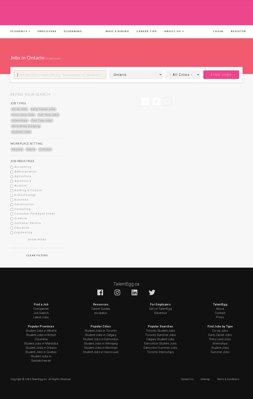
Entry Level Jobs (220, 339)
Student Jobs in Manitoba (41, 343)
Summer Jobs (220, 352)
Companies (41, 308)
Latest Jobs (41, 317)
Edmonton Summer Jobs (160, 347)
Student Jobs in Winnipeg (101, 343)
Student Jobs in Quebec (41, 352)
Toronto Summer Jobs (160, 335)
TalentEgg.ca (126, 284)
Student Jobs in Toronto (101, 330)
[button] (20, 31)
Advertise (160, 313)
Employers (46, 31)
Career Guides (100, 308)
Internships (220, 343)
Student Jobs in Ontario (41, 347)
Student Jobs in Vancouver (101, 352)
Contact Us (187, 379)
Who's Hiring (117, 31)
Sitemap (205, 379)
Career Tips (146, 31)
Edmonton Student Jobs (160, 343)
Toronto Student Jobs (160, 330)
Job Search (41, 313)
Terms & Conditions (228, 379)
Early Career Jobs (220, 335)
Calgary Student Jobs (160, 339)
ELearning (73, 31)
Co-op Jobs (220, 330)
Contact (220, 313)
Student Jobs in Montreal (100, 347)
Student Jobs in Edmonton (100, 339)
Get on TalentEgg (160, 308)
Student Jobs (220, 347)
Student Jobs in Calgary (101, 335)
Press (220, 317)
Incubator (100, 313)
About (220, 308)
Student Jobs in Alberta (41, 330)
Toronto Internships (160, 352)
